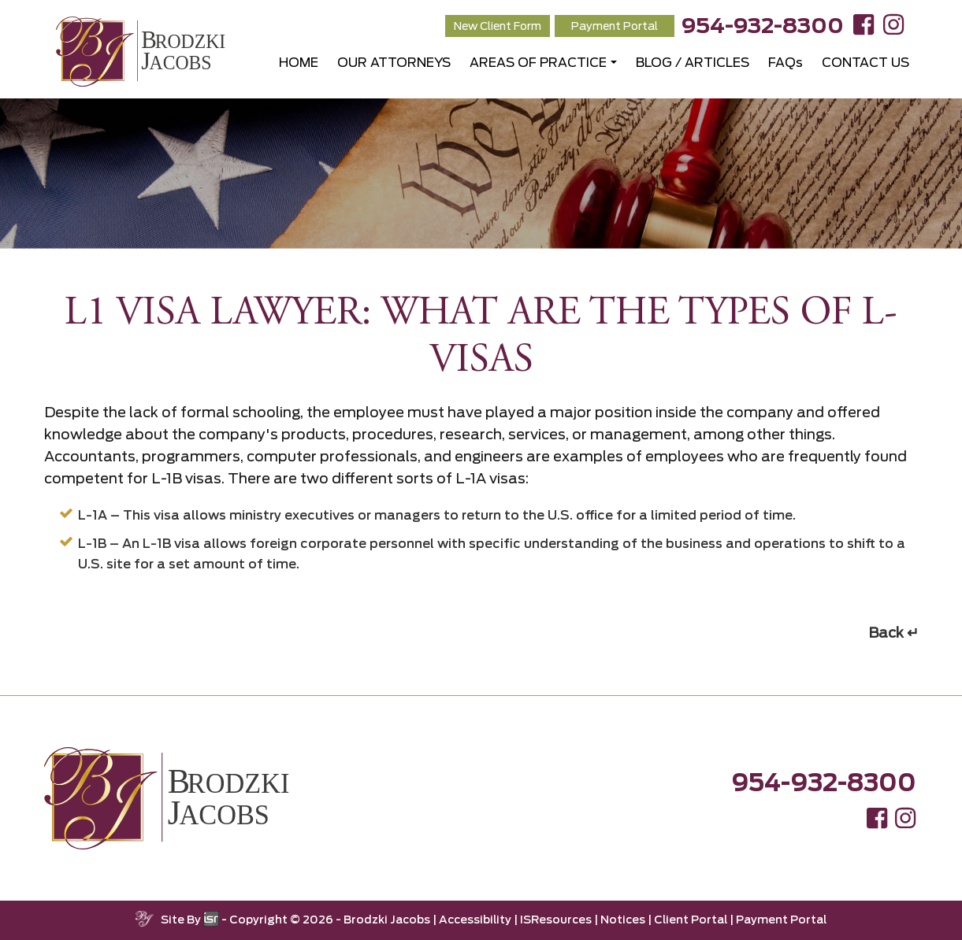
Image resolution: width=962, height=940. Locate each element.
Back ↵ (893, 632)
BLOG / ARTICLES (692, 62)
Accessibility (475, 919)
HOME (298, 62)
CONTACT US (865, 62)
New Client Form (497, 26)
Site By (190, 919)
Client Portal (690, 919)
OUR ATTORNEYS (394, 62)
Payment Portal (614, 26)
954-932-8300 (763, 25)
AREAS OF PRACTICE (538, 62)
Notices (622, 919)
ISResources (556, 919)
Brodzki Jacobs (387, 919)
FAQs (785, 62)
